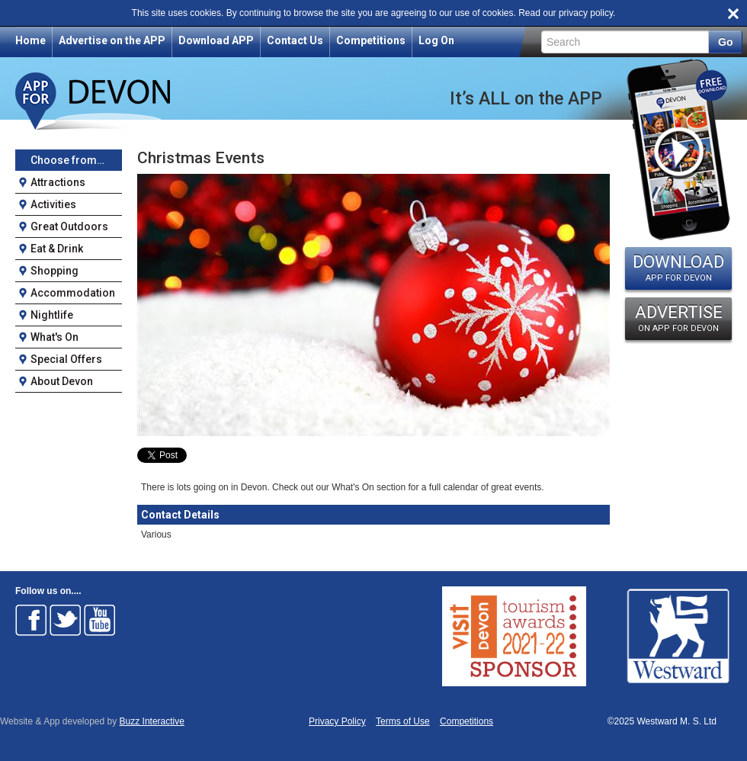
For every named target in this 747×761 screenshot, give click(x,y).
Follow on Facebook (31, 620)
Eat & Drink (56, 248)
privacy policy (586, 13)
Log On (436, 40)
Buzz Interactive (152, 721)
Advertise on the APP (112, 40)
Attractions (57, 182)
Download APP (216, 40)
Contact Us (295, 40)
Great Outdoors (69, 226)
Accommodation (72, 293)
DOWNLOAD (678, 267)
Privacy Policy (337, 722)
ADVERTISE (678, 318)
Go (725, 42)
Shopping (54, 271)
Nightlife (51, 315)
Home (30, 40)
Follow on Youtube (100, 620)
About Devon (61, 381)
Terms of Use (403, 722)
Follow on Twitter (66, 620)
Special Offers (66, 359)
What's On (54, 337)
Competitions (371, 40)
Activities (53, 204)
